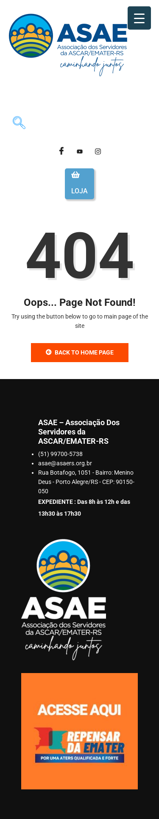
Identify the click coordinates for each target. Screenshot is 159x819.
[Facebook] (61, 151)
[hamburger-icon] (140, 97)
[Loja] (75, 174)
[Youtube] (79, 151)
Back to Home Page (80, 352)
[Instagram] (98, 151)
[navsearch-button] (19, 123)
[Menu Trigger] (139, 18)
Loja (79, 191)
